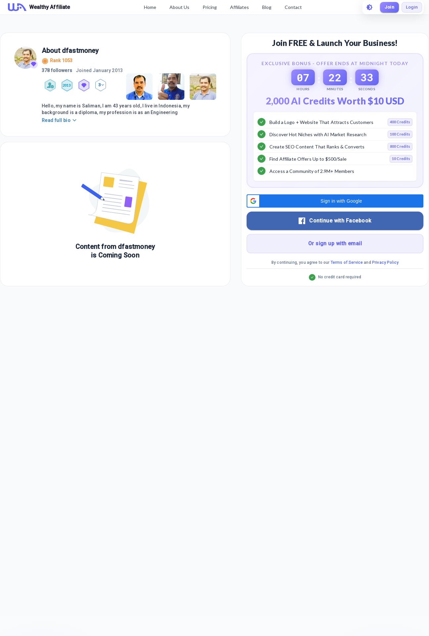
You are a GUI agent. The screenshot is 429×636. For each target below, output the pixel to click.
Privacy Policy (385, 279)
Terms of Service (347, 279)
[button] (335, 217)
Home (149, 7)
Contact (292, 7)
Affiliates (238, 7)
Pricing (209, 7)
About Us (178, 7)
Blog (265, 7)
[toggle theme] (367, 7)
